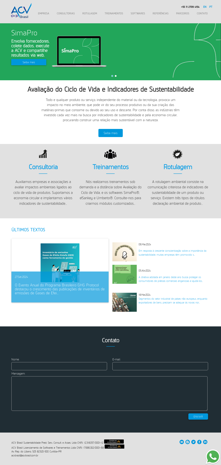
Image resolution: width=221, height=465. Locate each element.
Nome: (15, 359)
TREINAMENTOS (114, 13)
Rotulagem (177, 167)
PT (210, 6)
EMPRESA (43, 13)
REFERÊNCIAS (161, 13)
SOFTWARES (138, 13)
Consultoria (43, 167)
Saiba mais (29, 62)
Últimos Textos (28, 229)
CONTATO (202, 13)
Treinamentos (110, 167)
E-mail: (116, 359)
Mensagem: (18, 373)
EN (204, 6)
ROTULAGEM (89, 13)
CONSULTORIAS (66, 13)
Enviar (198, 416)
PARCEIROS (182, 13)
